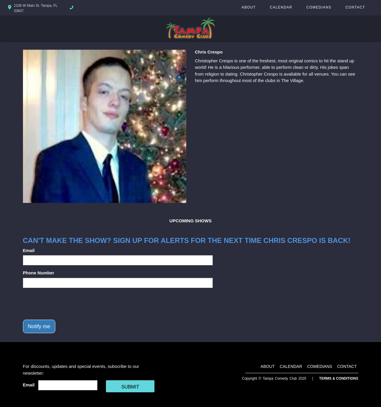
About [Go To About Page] (249, 7)
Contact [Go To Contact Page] (355, 7)
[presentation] (67, 303)
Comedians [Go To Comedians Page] (318, 7)
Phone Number (38, 272)
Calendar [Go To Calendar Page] (281, 7)
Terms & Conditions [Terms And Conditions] (338, 378)
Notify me (39, 326)
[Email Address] (67, 385)
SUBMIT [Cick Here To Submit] (130, 386)
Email (29, 250)
